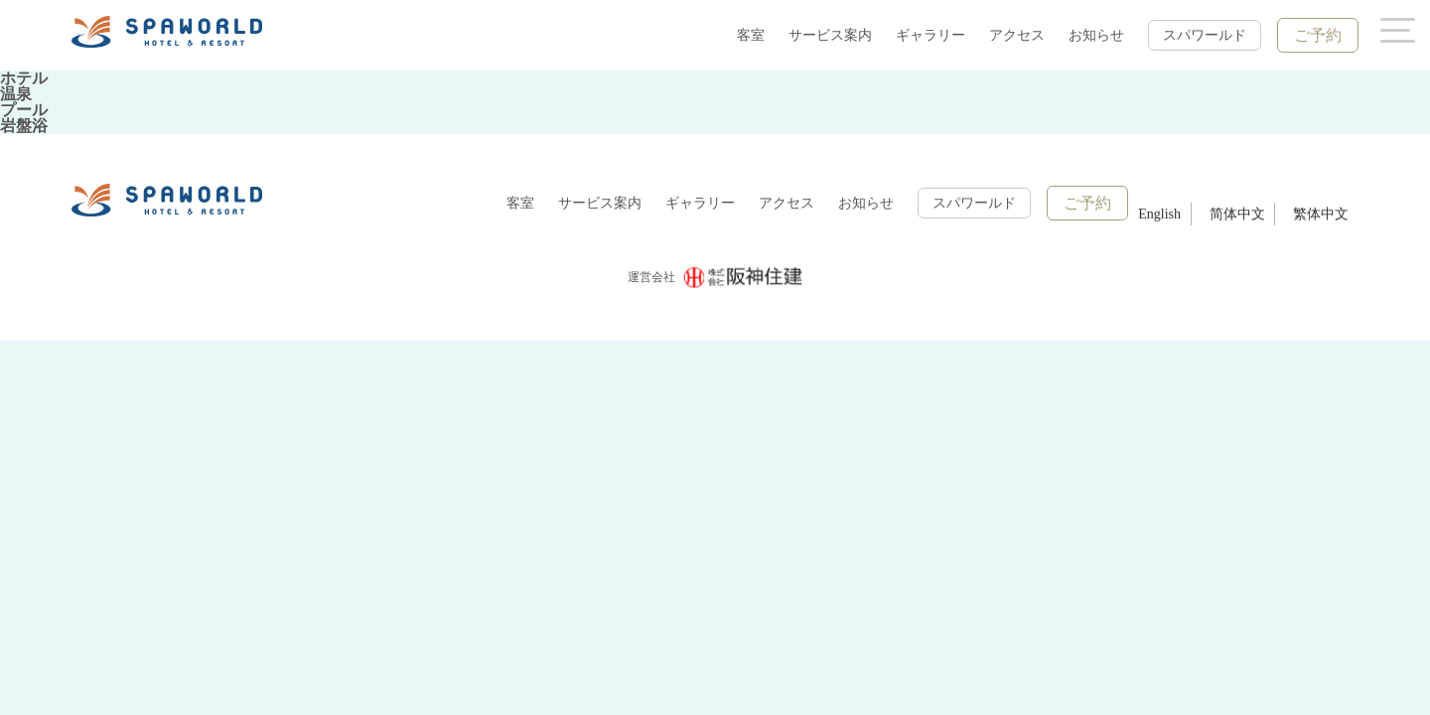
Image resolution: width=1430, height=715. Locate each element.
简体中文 (1237, 214)
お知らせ (1096, 35)
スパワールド (1204, 35)
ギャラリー (930, 35)
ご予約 (1318, 35)
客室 (751, 35)
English (1159, 214)
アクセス (1017, 35)
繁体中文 (1321, 214)
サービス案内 (830, 35)
